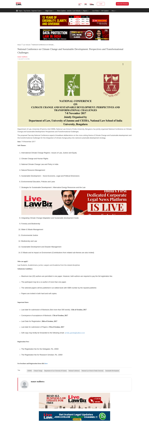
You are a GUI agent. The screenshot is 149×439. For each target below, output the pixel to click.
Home (19, 44)
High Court (48, 11)
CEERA (29, 370)
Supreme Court (36, 11)
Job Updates (105, 11)
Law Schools (77, 11)
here (46, 363)
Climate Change (38, 370)
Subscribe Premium (122, 3)
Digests (85, 11)
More (114, 11)
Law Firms (96, 11)
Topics (21, 11)
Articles (69, 11)
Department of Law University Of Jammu (55, 370)
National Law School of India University (92, 370)
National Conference (74, 370)
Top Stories (26, 11)
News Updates (61, 11)
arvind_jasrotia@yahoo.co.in (75, 333)
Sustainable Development (112, 370)
